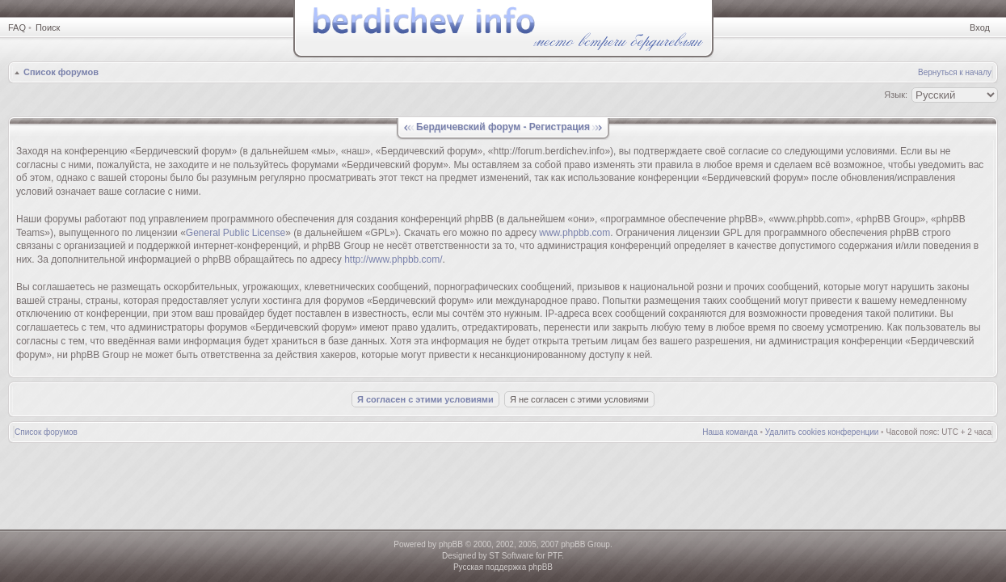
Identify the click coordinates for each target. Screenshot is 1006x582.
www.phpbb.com (574, 232)
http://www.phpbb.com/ (393, 259)
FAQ (17, 27)
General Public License (235, 232)
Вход (980, 27)
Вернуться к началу (954, 72)
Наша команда (730, 432)
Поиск (48, 27)
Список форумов (61, 72)
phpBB (451, 544)
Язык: (895, 94)
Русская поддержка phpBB (503, 567)
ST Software (511, 555)
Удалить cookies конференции (822, 432)
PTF (554, 555)
